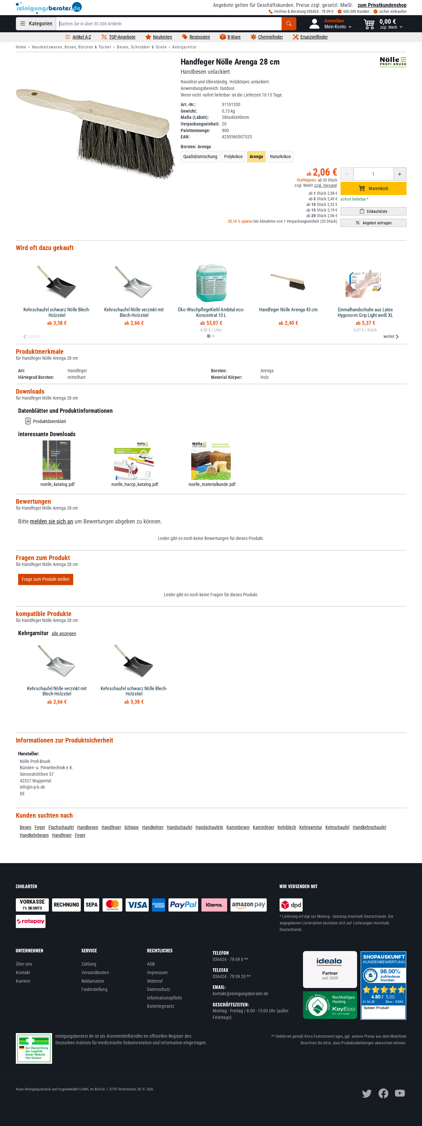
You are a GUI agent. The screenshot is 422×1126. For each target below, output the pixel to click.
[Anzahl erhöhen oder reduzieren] (373, 174)
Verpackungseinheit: (200, 124)
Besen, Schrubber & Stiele (142, 47)
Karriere (23, 981)
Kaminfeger (263, 827)
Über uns (24, 964)
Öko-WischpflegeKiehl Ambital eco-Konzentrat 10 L (211, 312)
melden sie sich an (51, 521)
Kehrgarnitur (184, 47)
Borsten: (196, 146)
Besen (25, 827)
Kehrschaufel (337, 827)
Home (21, 47)
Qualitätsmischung (200, 156)
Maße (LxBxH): (195, 117)
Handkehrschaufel (369, 827)
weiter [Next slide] (391, 336)
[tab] (208, 336)
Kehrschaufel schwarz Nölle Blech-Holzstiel (56, 312)
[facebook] (383, 1093)
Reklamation (93, 981)
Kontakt (23, 972)
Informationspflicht (164, 997)
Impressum (157, 972)
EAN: (185, 136)
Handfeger (111, 827)
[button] (330, 23)
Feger (40, 827)
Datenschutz (158, 989)
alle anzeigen (64, 633)
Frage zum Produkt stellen (46, 579)
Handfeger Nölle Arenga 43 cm (288, 310)
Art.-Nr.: (188, 104)
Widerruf (155, 981)
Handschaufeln (209, 827)
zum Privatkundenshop (382, 5)
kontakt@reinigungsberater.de (240, 993)
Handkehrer (153, 827)
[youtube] (400, 1093)
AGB (151, 964)
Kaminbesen (238, 827)
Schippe (131, 827)
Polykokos (233, 156)
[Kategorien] (36, 23)
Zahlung (89, 964)
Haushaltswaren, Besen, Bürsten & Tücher (71, 47)
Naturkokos (280, 156)
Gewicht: (189, 111)
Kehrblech (287, 827)
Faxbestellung (94, 989)
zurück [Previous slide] (31, 336)
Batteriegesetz (160, 1006)
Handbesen (87, 827)
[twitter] (367, 1093)
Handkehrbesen (34, 835)
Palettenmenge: (195, 130)
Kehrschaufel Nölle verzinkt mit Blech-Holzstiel (134, 312)
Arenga (256, 156)
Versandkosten (95, 972)
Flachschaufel (61, 827)
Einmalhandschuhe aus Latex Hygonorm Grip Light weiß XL (365, 312)
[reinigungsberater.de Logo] (49, 8)
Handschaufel (179, 827)
